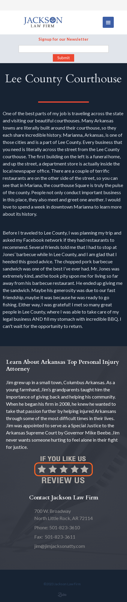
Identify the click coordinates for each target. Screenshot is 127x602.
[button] (108, 22)
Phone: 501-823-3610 (57, 527)
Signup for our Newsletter (63, 39)
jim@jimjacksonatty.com (59, 546)
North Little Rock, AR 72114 (63, 514)
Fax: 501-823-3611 (54, 536)
